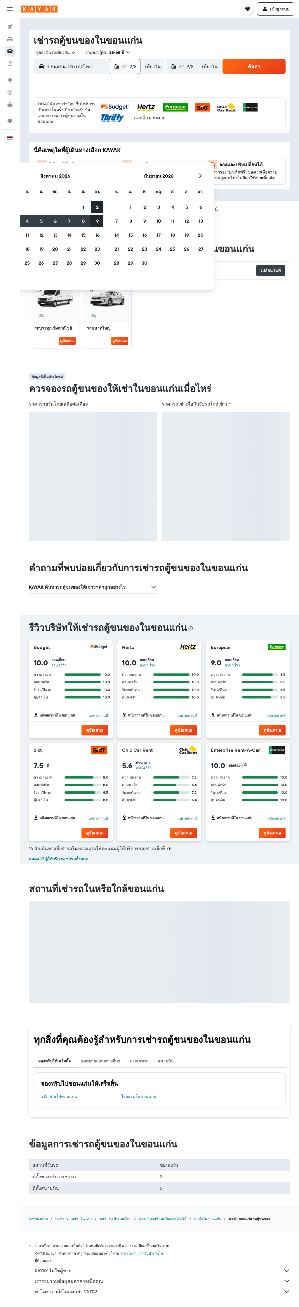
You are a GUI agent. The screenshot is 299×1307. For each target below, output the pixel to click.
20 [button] (98, 163)
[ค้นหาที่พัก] (10, 39)
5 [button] (84, 135)
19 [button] (84, 163)
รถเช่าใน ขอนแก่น (207, 1218)
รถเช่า (59, 1218)
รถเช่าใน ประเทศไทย (115, 1218)
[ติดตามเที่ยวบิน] (10, 92)
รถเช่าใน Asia (81, 1218)
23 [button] (139, 163)
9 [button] (140, 135)
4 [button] (70, 135)
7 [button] (112, 135)
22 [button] (125, 163)
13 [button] (98, 149)
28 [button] (111, 177)
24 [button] (55, 177)
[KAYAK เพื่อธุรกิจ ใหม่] (10, 104)
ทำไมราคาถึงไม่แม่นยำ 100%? (162, 1291)
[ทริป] (10, 121)
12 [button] (84, 149)
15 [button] (126, 149)
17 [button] (56, 163)
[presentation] (190, 628)
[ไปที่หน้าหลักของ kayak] (39, 9)
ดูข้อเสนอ (67, 341)
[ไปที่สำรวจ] (10, 80)
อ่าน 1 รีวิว (59, 665)
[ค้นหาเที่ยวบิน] (10, 27)
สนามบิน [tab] (166, 1061)
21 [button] (112, 163)
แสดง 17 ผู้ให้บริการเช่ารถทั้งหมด (58, 859)
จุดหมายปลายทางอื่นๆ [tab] (100, 1061)
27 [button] (97, 177)
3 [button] (56, 135)
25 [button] (69, 177)
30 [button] (140, 177)
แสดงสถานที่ (98, 715)
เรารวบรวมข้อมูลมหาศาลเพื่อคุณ (162, 1281)
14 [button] (112, 149)
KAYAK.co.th (38, 1218)
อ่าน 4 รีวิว (144, 768)
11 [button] (70, 149)
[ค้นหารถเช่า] (10, 51)
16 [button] (140, 149)
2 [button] (140, 121)
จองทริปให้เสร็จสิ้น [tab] (55, 1061)
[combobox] (54, 52)
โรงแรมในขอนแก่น (139, 1096)
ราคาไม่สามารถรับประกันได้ (141, 1253)
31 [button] (56, 191)
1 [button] (126, 121)
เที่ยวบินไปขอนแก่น (59, 1096)
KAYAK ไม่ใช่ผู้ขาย (162, 1270)
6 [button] (98, 135)
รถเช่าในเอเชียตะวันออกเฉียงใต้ (162, 1218)
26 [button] (83, 177)
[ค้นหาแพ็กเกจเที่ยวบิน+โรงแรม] (10, 63)
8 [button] (126, 135)
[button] (10, 9)
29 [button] (125, 177)
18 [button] (70, 163)
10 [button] (55, 149)
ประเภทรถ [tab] (139, 1061)
